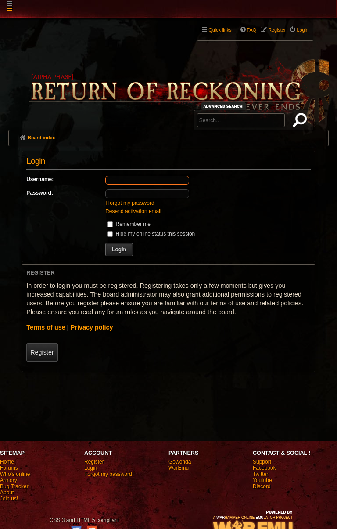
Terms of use (45, 327)
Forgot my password (108, 474)
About (7, 492)
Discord (262, 486)
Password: (39, 193)
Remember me (129, 224)
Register (42, 352)
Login (90, 468)
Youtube (262, 480)
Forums (9, 468)
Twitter (260, 474)
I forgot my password (129, 203)
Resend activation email (133, 211)
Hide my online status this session (151, 234)
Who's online (15, 474)
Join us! (9, 499)
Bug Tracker (14, 486)
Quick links (219, 30)
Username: (40, 179)
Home (7, 462)
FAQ (252, 30)
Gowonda (179, 462)
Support (262, 462)
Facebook (264, 468)
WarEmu (178, 468)
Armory (8, 480)
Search (301, 121)
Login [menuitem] (302, 30)
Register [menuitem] (277, 30)
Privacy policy (92, 327)
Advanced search (224, 106)
